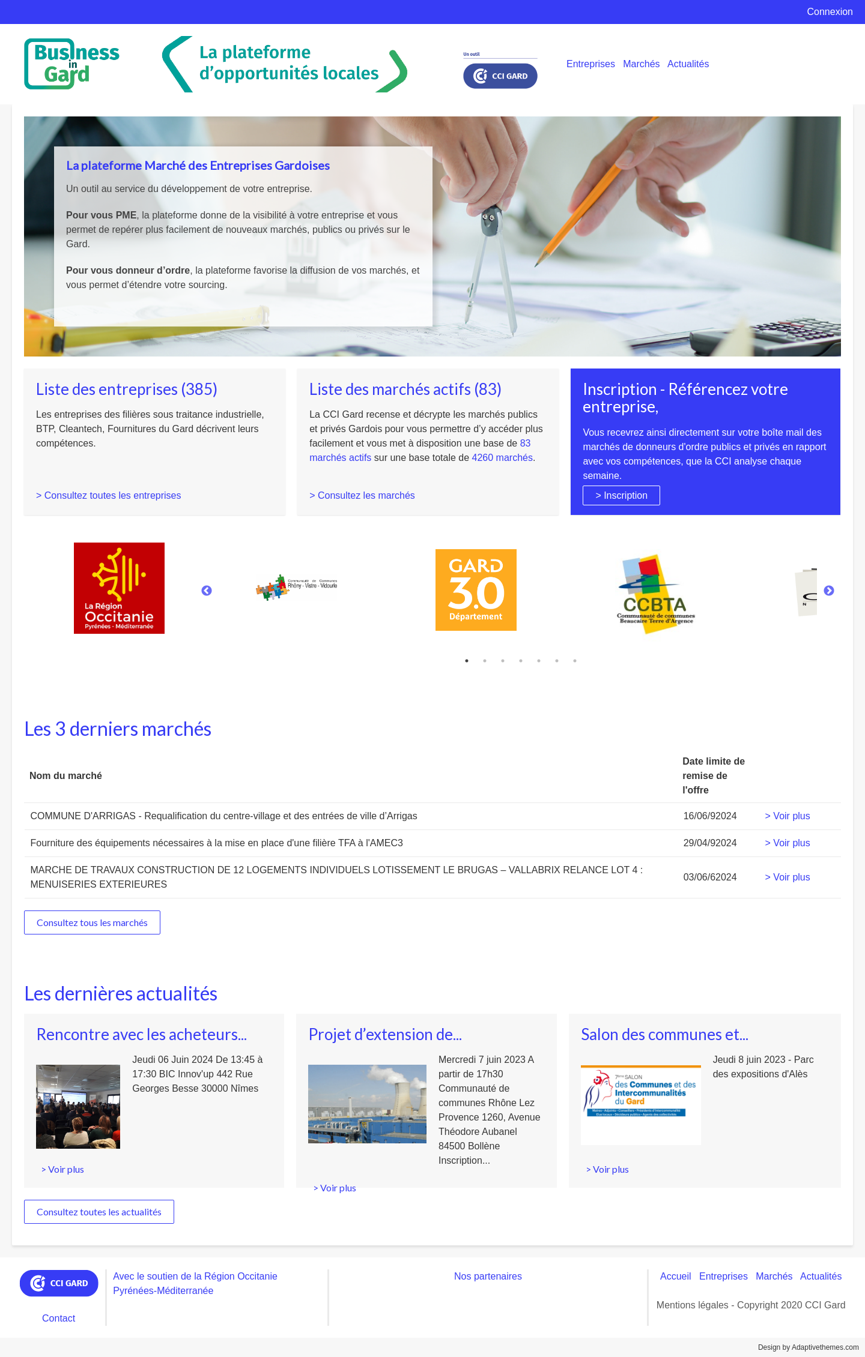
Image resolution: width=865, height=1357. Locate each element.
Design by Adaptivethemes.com (808, 1347)
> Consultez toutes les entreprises (108, 495)
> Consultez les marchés (362, 495)
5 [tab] (539, 661)
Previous (207, 591)
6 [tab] (557, 661)
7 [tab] (575, 661)
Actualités (688, 64)
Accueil (675, 1276)
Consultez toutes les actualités (99, 1211)
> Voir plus (787, 816)
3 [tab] (503, 661)
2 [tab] (485, 661)
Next (829, 591)
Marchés (641, 64)
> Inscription (621, 495)
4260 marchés (502, 458)
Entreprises (590, 64)
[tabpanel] (518, 585)
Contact (58, 1318)
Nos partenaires (488, 1276)
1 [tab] (467, 661)
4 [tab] (521, 661)
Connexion (830, 12)
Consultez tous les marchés (92, 922)
